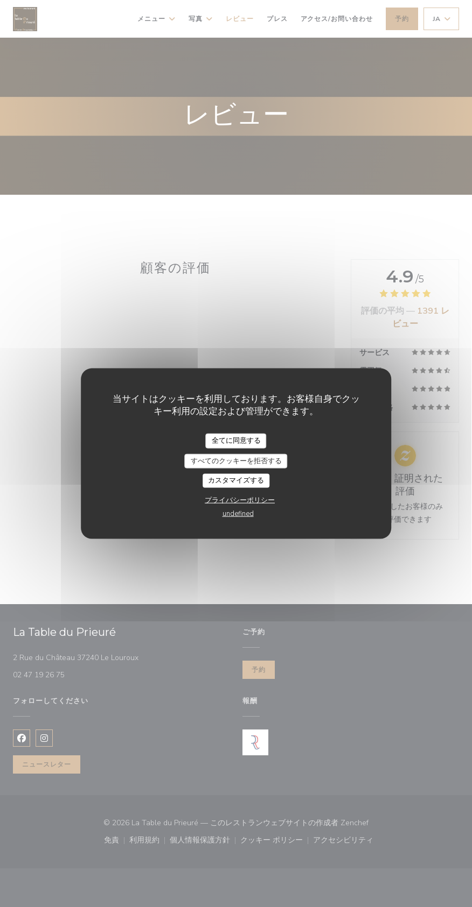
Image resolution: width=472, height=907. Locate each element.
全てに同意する (236, 440)
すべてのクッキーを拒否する (236, 460)
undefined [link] (238, 513)
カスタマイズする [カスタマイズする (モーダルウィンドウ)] (236, 480)
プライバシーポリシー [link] (240, 500)
